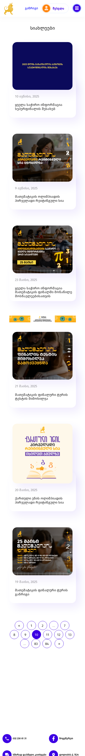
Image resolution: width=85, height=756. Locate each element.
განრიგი (31, 8)
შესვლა (58, 8)
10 (36, 635)
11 (47, 635)
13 (69, 635)
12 (58, 635)
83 (36, 644)
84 (47, 644)
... (53, 626)
